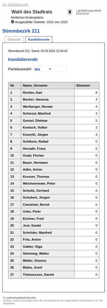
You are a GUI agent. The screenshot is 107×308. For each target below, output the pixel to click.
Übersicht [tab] (14, 39)
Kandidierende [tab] (39, 39)
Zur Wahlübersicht (15, 4)
